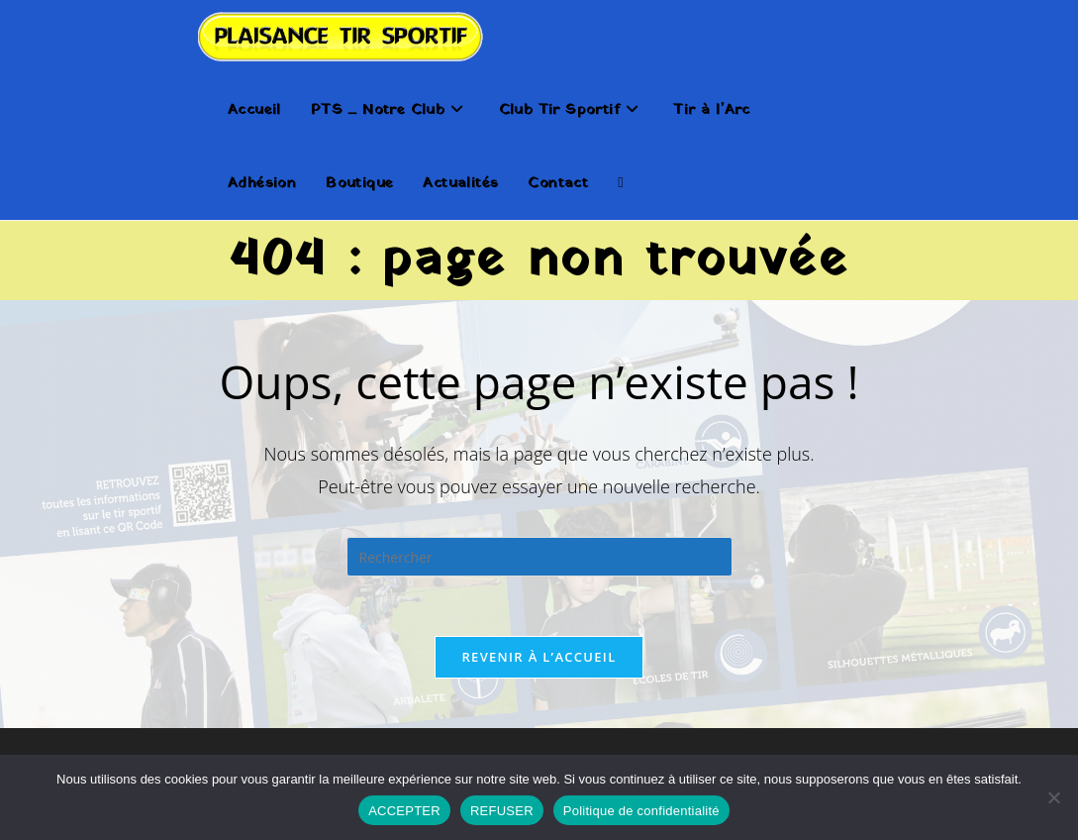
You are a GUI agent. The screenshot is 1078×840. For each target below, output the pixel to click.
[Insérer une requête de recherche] (539, 557)
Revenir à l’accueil (538, 657)
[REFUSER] (1053, 797)
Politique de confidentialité (641, 810)
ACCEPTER (404, 810)
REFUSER (502, 810)
